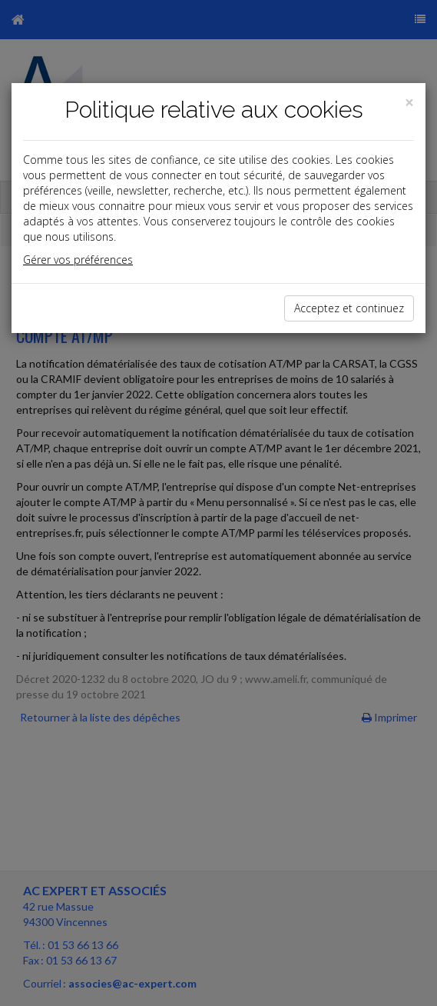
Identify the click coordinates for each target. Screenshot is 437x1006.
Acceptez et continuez (349, 308)
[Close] (409, 103)
